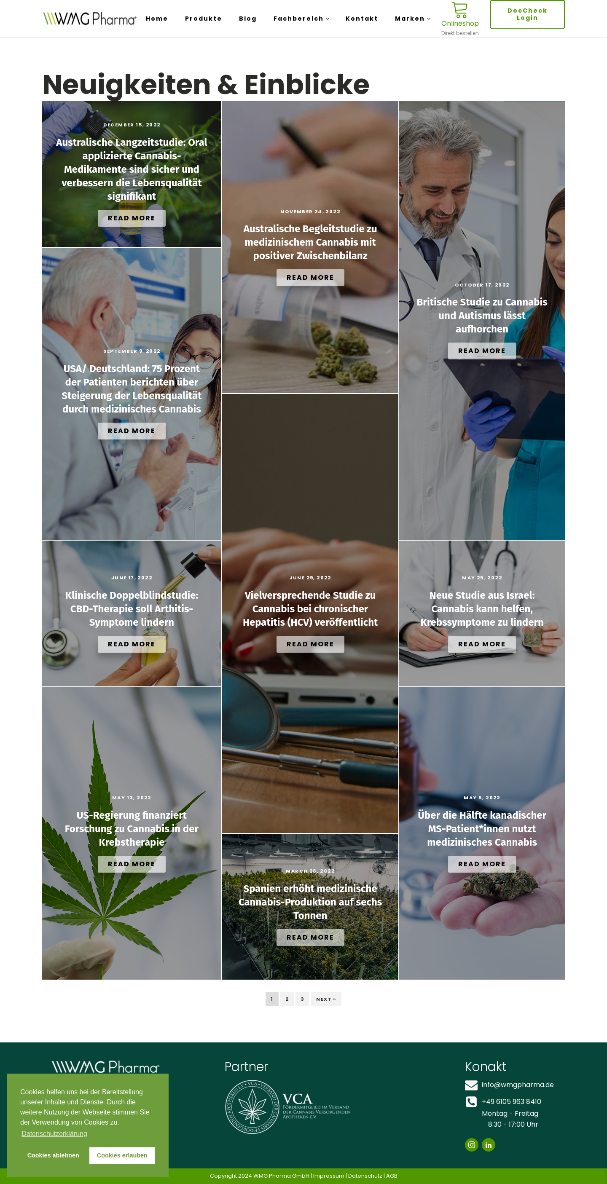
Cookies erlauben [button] (122, 1155)
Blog (248, 18)
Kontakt (362, 18)
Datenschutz (365, 1176)
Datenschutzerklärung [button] (54, 1133)
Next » (326, 999)
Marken (410, 18)
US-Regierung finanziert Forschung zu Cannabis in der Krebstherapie (132, 828)
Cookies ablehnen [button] (53, 1155)
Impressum (328, 1176)
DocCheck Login (528, 14)
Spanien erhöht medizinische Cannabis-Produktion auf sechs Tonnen (310, 902)
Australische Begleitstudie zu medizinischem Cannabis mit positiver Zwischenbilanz (310, 242)
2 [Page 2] (287, 999)
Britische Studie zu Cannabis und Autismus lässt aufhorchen (481, 315)
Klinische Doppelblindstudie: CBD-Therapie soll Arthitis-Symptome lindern (131, 608)
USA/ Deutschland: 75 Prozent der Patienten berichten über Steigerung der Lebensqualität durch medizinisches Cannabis (132, 389)
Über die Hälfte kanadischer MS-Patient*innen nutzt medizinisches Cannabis (482, 828)
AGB (392, 1176)
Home (157, 18)
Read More (132, 218)
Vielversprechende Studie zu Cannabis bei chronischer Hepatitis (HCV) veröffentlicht (310, 608)
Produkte (203, 18)
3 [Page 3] (302, 999)
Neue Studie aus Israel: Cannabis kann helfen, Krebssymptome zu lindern (481, 608)
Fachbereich (299, 18)
